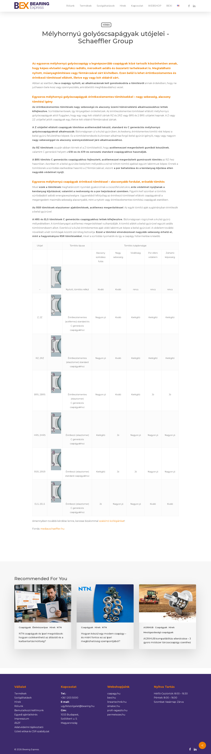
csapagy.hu (113, 693)
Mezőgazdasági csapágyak (158, 632)
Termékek (20, 693)
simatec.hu (113, 706)
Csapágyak (25, 627)
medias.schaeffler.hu (52, 528)
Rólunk (18, 706)
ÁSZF (17, 723)
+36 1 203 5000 (69, 697)
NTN (59, 627)
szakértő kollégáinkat (111, 521)
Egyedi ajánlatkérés (25, 714)
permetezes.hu (116, 714)
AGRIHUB (148, 627)
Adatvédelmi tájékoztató (28, 727)
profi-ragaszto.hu (117, 710)
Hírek (106, 25)
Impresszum (21, 718)
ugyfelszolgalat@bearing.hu (78, 706)
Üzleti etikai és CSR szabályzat (31, 731)
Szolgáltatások (23, 697)
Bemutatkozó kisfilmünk (29, 710)
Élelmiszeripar (40, 627)
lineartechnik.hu (117, 702)
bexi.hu (111, 697)
